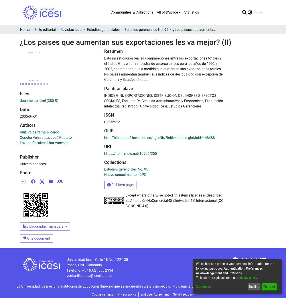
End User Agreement (155, 294)
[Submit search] (244, 12)
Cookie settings (102, 294)
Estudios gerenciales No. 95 (146, 30)
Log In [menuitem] (258, 12)
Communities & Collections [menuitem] (131, 12)
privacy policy (247, 278)
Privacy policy (126, 294)
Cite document (36, 238)
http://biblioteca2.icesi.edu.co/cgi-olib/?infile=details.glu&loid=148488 (159, 138)
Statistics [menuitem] (191, 12)
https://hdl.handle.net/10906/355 (130, 153)
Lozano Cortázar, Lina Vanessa (44, 143)
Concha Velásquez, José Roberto (46, 137)
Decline (254, 286)
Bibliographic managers (44, 226)
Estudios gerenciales (103, 30)
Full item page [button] (120, 185)
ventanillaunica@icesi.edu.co (89, 276)
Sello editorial (45, 30)
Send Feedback (183, 294)
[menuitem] (169, 12)
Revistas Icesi (71, 30)
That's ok (269, 286)
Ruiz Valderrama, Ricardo (39, 132)
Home (25, 30)
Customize (203, 286)
